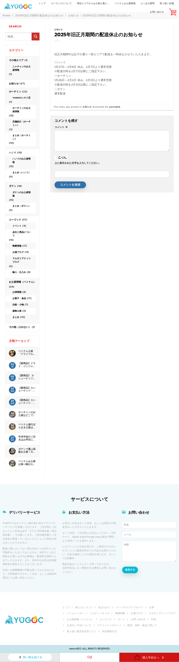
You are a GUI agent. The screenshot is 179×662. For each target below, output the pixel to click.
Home (6, 15)
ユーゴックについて (61, 3)
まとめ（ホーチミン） (21, 137)
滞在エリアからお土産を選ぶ (93, 3)
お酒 (151, 607)
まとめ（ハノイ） (21, 172)
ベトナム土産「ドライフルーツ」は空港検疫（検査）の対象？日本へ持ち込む (26, 352)
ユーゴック (15, 220)
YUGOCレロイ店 (21, 97)
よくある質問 (148, 3)
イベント (17, 225)
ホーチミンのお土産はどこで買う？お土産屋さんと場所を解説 (26, 414)
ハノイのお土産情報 (21, 160)
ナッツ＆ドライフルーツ (129, 607)
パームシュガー (75, 613)
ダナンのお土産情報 (21, 194)
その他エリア (16, 60)
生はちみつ (104, 607)
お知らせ (14, 83)
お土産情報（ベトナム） (22, 282)
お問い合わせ (157, 12)
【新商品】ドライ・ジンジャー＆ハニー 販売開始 (26, 365)
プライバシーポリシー (109, 625)
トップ (42, 3)
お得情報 (17, 292)
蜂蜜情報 (17, 246)
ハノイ (12, 152)
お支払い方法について (79, 625)
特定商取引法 (109, 631)
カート (121, 619)
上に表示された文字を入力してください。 (78, 163)
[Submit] (36, 36)
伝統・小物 (18, 304)
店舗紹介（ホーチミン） (21, 123)
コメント (61, 127)
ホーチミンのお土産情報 (21, 109)
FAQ (153, 619)
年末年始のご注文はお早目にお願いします (26, 438)
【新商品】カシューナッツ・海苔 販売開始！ (26, 401)
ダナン (12, 186)
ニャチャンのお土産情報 (21, 68)
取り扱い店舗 (167, 3)
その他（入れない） (20, 327)
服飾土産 (17, 311)
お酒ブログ (18, 252)
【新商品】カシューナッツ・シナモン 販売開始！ (26, 389)
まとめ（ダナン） (21, 206)
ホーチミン (15, 91)
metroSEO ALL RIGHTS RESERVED (89, 648)
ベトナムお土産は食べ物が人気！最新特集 (26, 463)
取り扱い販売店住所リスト (81, 631)
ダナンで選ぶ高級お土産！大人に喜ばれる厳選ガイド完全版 (26, 450)
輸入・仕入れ (19, 272)
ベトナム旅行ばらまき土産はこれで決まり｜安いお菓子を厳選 (26, 426)
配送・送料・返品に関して (142, 625)
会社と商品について (21, 233)
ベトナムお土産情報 (125, 3)
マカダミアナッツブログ (21, 260)
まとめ (15, 317)
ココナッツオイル (99, 613)
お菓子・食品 (19, 298)
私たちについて (83, 607)
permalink (114, 106)
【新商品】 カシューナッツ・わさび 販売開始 (26, 377)
